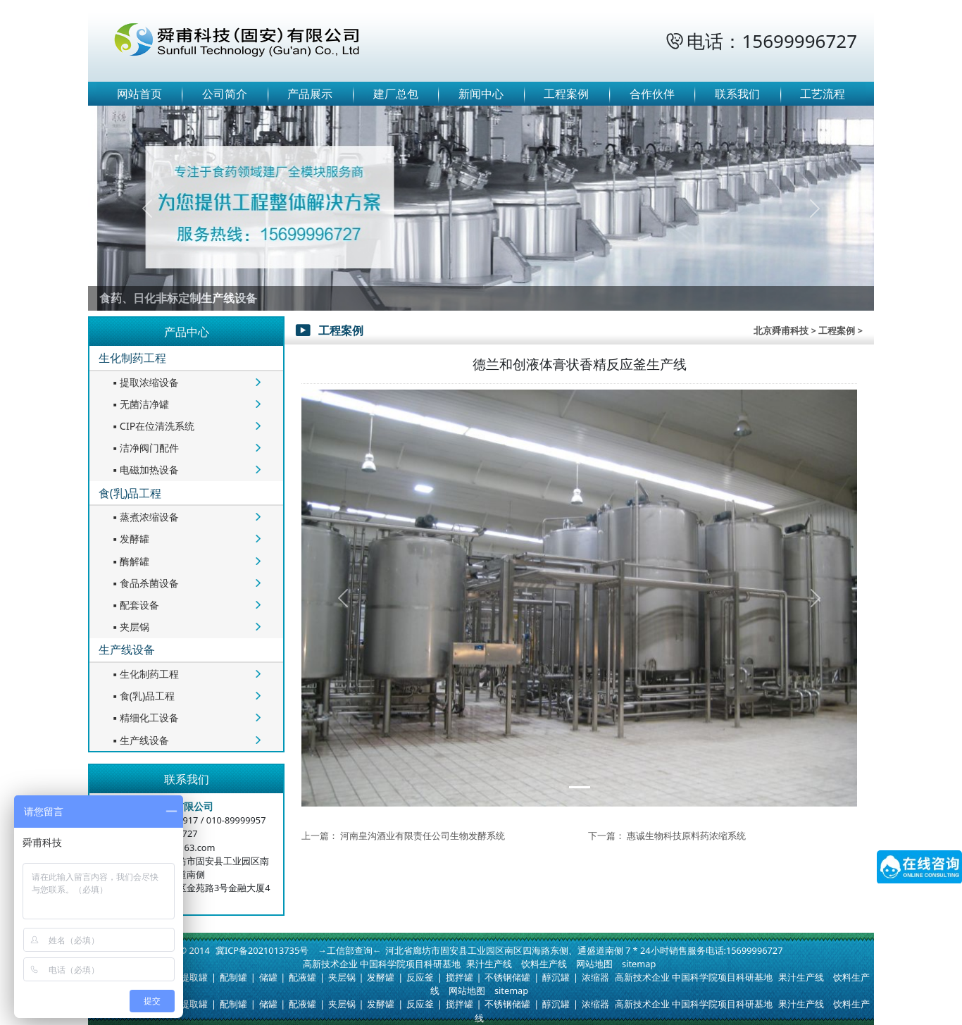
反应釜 (420, 977)
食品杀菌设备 (144, 583)
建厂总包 (395, 93)
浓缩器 (595, 977)
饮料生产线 (544, 963)
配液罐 (302, 977)
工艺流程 (822, 93)
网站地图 (594, 963)
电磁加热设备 (144, 469)
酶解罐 (129, 561)
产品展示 (309, 93)
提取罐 (194, 977)
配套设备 (134, 604)
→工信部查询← (350, 950)
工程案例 (566, 93)
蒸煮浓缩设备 (144, 516)
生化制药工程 (132, 358)
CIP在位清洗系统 (152, 426)
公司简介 (224, 93)
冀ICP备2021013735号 (261, 950)
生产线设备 (127, 649)
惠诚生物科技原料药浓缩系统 (686, 835)
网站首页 (139, 93)
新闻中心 (481, 93)
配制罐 (233, 977)
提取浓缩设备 (144, 382)
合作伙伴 (652, 93)
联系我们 (737, 93)
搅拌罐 (459, 977)
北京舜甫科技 (781, 330)
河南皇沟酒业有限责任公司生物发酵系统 (422, 835)
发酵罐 (129, 538)
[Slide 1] (579, 787)
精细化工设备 (144, 717)
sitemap (639, 963)
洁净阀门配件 (144, 447)
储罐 (268, 977)
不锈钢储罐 (507, 977)
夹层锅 (129, 626)
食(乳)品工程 (130, 493)
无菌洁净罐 (139, 404)
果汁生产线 (489, 963)
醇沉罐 (556, 977)
